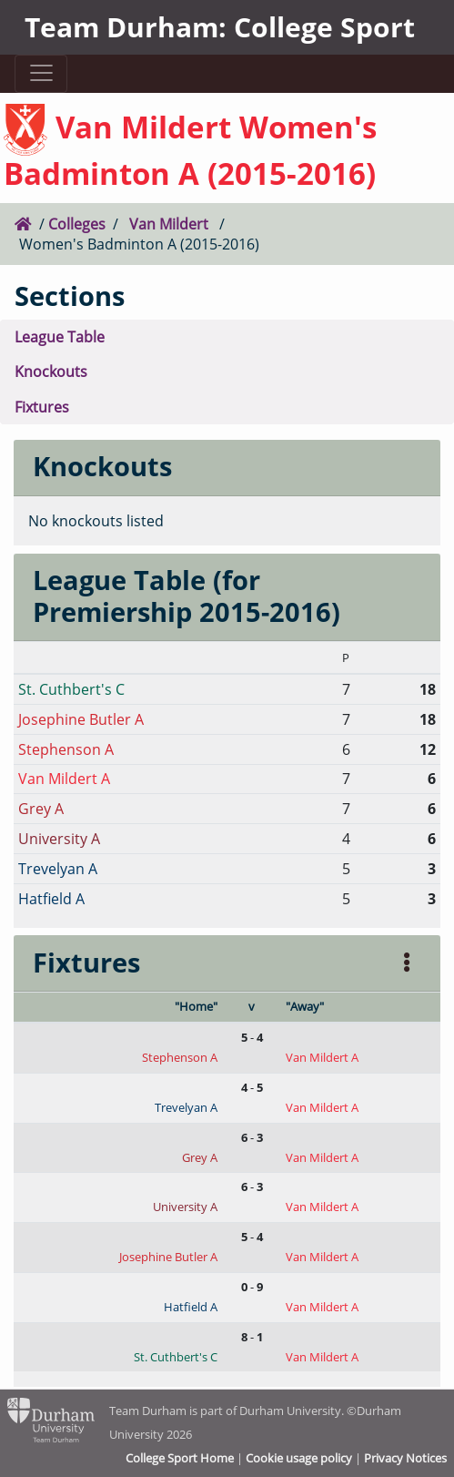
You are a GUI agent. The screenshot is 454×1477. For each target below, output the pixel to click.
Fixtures (42, 406)
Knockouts (51, 371)
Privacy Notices (405, 1458)
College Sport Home (180, 1458)
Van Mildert (168, 223)
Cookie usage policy (299, 1458)
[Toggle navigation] (41, 73)
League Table (60, 336)
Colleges (77, 223)
